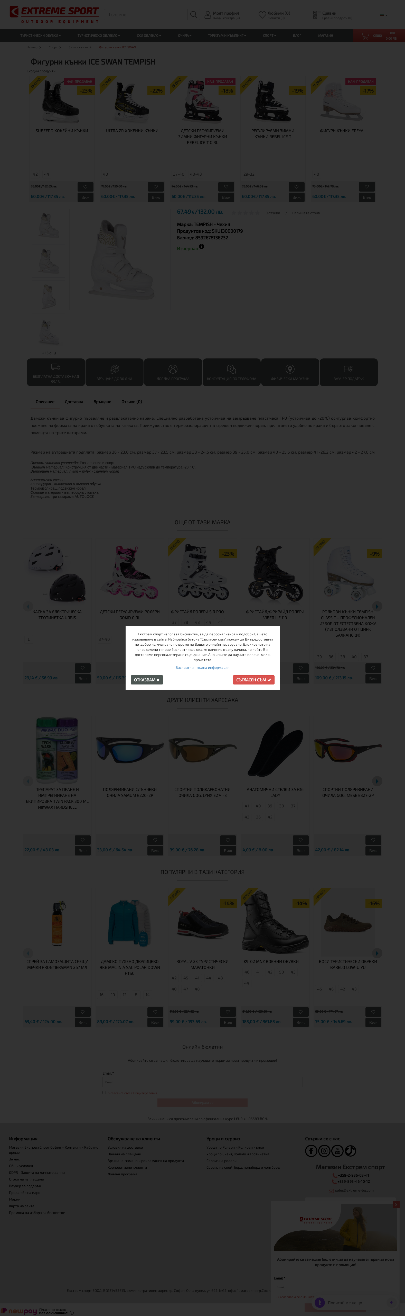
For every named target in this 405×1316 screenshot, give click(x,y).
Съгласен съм (253, 679)
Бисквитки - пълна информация (203, 667)
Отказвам (147, 679)
